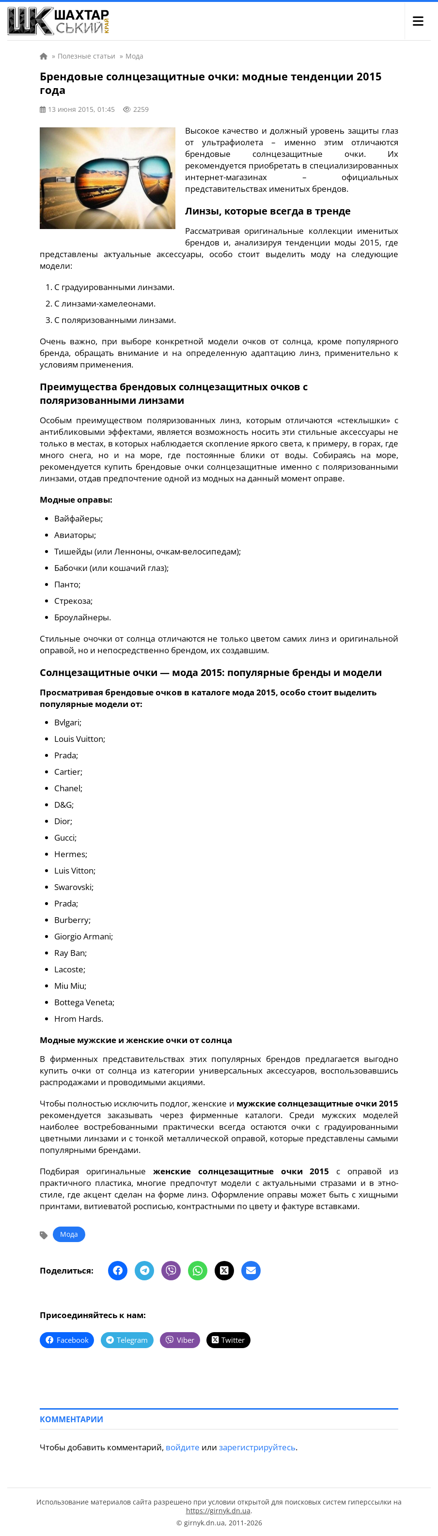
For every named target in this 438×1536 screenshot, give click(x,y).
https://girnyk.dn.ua (218, 1509)
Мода (69, 1234)
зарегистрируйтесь (257, 1446)
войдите (183, 1446)
